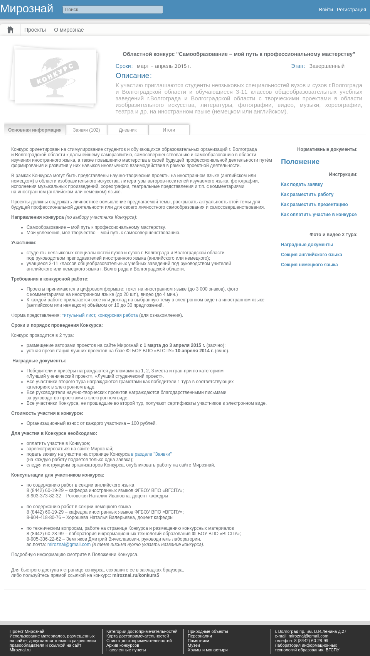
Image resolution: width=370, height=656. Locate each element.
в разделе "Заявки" (151, 454)
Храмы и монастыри (208, 650)
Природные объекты (208, 631)
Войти (326, 9)
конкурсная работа (118, 315)
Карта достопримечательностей (137, 636)
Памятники (198, 640)
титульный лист (78, 315)
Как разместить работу (307, 194)
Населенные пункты (126, 650)
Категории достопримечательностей (142, 631)
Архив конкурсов (122, 645)
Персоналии (200, 636)
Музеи (194, 645)
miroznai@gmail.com (69, 544)
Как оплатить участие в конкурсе (319, 214)
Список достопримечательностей (139, 640)
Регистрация (351, 9)
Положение (300, 162)
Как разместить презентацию (314, 204)
